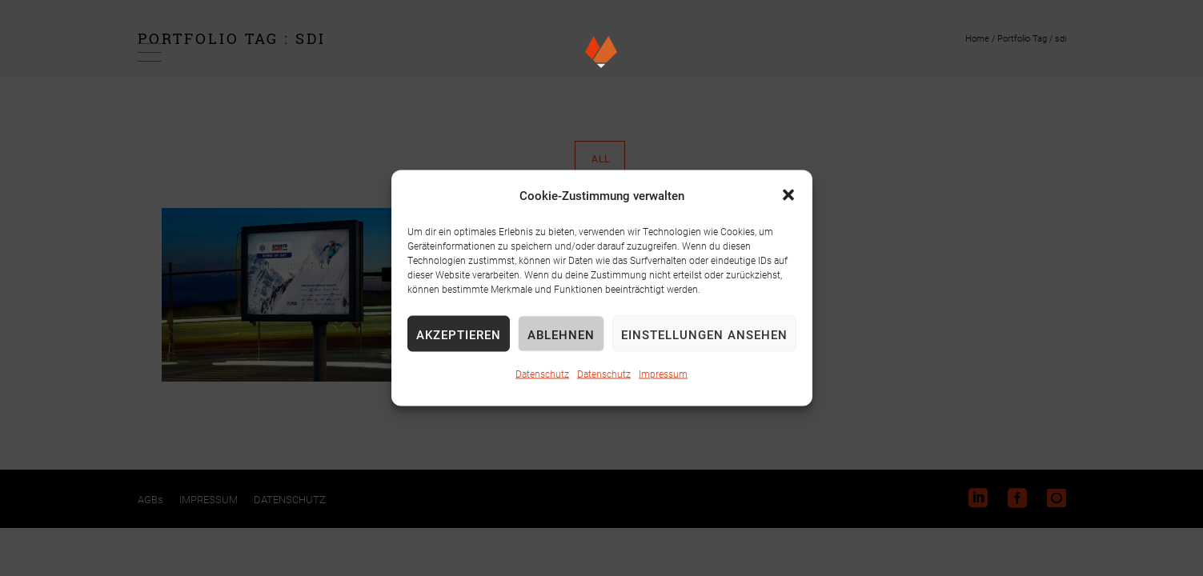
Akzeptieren (458, 334)
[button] (788, 195)
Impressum (663, 373)
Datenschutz (542, 373)
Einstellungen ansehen (704, 334)
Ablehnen (561, 334)
